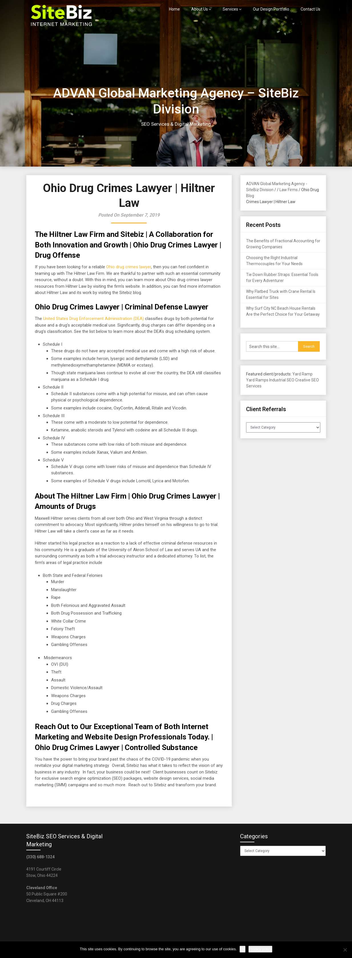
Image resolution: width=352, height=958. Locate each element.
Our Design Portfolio (271, 9)
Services (230, 9)
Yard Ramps (257, 380)
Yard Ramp (302, 374)
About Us (199, 9)
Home (174, 9)
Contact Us (310, 9)
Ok (242, 949)
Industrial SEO (281, 380)
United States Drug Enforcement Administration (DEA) (93, 318)
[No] (345, 950)
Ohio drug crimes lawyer (128, 266)
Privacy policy (260, 949)
